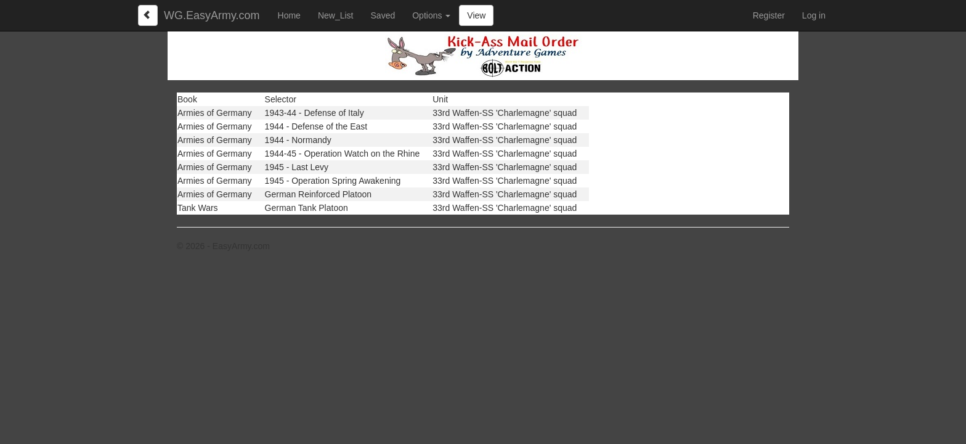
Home (289, 15)
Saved (383, 15)
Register (769, 15)
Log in (814, 15)
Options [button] (431, 15)
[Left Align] (148, 15)
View (476, 15)
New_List (336, 15)
